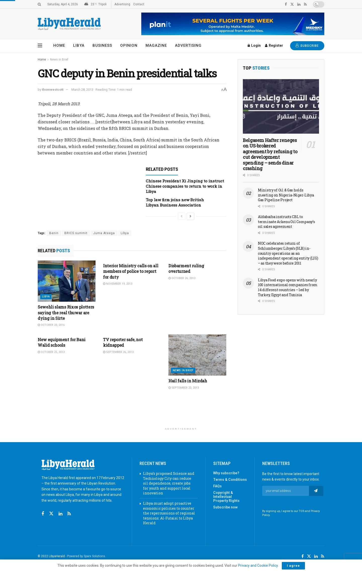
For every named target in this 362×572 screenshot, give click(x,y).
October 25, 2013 (51, 352)
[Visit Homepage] (69, 24)
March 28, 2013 (82, 89)
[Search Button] (39, 4)
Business (102, 45)
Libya (78, 45)
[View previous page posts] (181, 216)
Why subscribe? (226, 473)
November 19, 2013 (117, 283)
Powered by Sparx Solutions (86, 556)
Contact (138, 4)
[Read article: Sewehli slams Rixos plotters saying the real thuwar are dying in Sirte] (67, 281)
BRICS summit (75, 233)
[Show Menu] (40, 45)
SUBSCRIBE (307, 45)
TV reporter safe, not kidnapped (123, 342)
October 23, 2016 (51, 325)
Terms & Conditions (230, 480)
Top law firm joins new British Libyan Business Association (175, 202)
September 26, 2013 (118, 352)
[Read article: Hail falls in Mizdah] (197, 355)
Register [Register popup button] (274, 45)
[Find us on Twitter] (51, 514)
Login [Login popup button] (254, 45)
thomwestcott (52, 89)
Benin (54, 233)
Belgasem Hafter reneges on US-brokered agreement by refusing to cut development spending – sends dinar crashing (270, 154)
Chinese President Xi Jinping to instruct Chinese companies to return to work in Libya (185, 186)
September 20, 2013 (183, 387)
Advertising (122, 4)
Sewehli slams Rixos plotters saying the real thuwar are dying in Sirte (66, 312)
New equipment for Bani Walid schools (61, 342)
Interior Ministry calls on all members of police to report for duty (130, 271)
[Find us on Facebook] (42, 514)
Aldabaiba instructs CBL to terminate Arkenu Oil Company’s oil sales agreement (286, 221)
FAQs (217, 486)
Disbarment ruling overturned (186, 268)
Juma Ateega (104, 233)
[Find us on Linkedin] (60, 514)
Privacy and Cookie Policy (258, 565)
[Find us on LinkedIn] (316, 556)
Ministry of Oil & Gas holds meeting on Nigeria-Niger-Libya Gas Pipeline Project (286, 195)
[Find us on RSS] (69, 514)
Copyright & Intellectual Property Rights (226, 497)
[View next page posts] (190, 216)
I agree (293, 565)
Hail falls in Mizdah (187, 380)
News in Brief (59, 59)
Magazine (156, 45)
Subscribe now (225, 507)
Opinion (129, 45)
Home (59, 45)
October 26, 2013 (181, 278)
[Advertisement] (181, 412)
